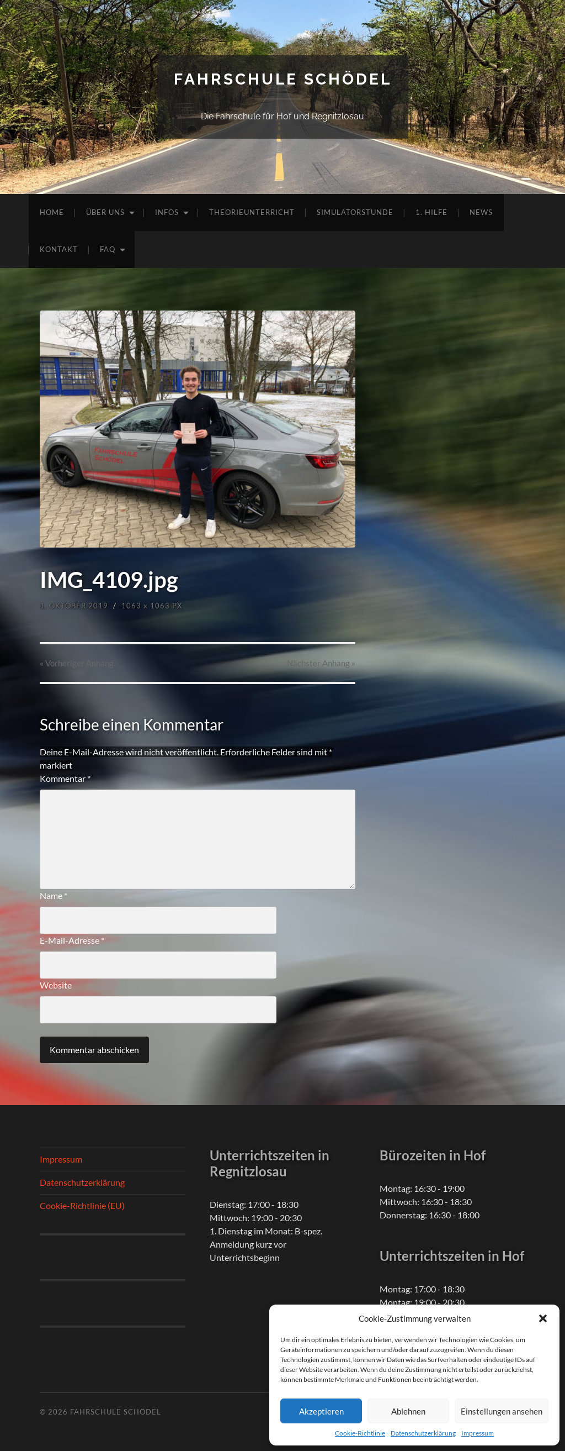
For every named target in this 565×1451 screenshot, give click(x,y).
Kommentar (65, 778)
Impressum (477, 1433)
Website (56, 985)
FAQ (107, 249)
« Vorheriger (77, 663)
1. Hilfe (431, 212)
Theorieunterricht (252, 212)
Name (53, 895)
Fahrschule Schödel (283, 79)
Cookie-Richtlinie (360, 1433)
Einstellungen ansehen (501, 1411)
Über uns (105, 212)
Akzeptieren (321, 1411)
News (481, 212)
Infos (167, 212)
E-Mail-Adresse (72, 940)
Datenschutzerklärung (423, 1433)
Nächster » (321, 663)
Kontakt (59, 249)
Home (52, 212)
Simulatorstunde (355, 212)
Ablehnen (408, 1411)
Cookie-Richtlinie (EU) (82, 1205)
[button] (542, 1318)
